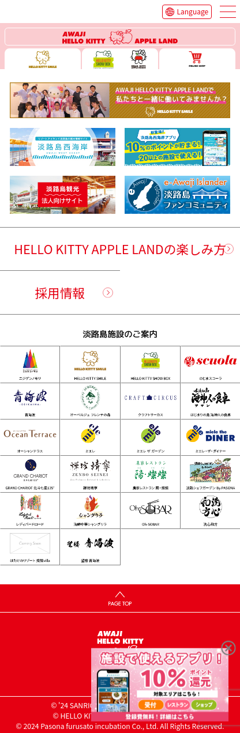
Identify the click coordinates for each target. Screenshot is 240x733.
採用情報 (60, 292)
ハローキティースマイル (43, 58)
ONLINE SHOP (197, 58)
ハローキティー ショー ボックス (120, 58)
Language (193, 11)
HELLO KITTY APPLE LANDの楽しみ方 (120, 249)
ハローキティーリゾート (120, 37)
